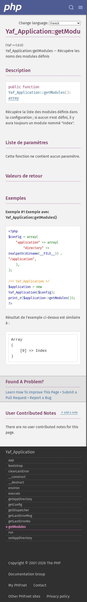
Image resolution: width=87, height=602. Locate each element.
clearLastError (18, 471)
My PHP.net (17, 585)
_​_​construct (17, 477)
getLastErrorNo (19, 521)
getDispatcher (18, 510)
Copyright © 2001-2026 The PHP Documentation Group (34, 568)
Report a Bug (40, 398)
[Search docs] (71, 7)
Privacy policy (58, 596)
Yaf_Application (20, 452)
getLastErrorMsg (20, 516)
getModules (17, 527)
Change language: (33, 23)
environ (13, 488)
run (10, 532)
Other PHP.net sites (24, 596)
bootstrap (15, 466)
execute (14, 494)
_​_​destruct (16, 482)
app (11, 460)
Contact (39, 585)
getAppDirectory (20, 499)
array (13, 98)
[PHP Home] (13, 7)
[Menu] (80, 7)
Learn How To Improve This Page (32, 392)
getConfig (15, 505)
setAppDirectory (20, 538)
